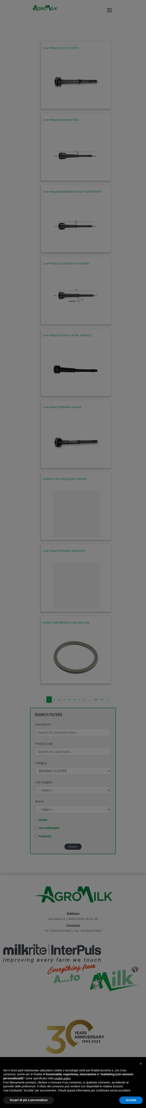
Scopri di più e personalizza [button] (28, 1100)
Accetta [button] (131, 1100)
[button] (140, 1063)
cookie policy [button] (62, 1078)
